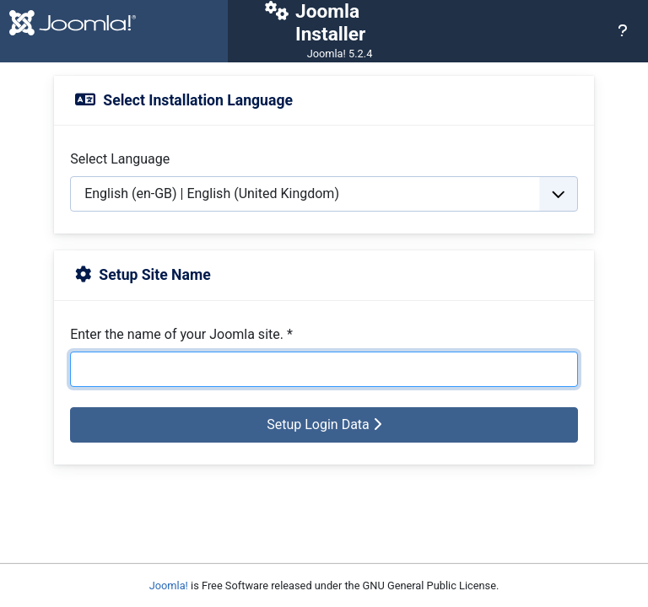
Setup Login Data (324, 424)
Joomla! (168, 585)
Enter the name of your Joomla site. (181, 334)
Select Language (120, 159)
